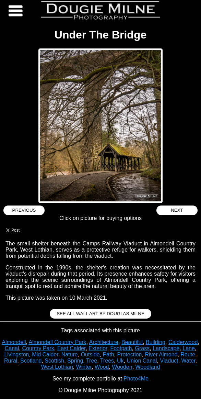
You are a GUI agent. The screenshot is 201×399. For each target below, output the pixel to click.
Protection (129, 354)
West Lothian (57, 367)
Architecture (103, 342)
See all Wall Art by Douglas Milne (100, 313)
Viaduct (169, 361)
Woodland (147, 367)
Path (108, 354)
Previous (24, 210)
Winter (84, 367)
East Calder (71, 348)
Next (177, 210)
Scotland (31, 361)
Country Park (38, 348)
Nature (69, 354)
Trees (107, 361)
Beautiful (132, 342)
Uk (120, 361)
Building (155, 342)
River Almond (161, 354)
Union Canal (142, 361)
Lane (188, 348)
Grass (142, 348)
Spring (75, 361)
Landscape (166, 348)
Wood (102, 367)
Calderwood (183, 342)
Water (188, 361)
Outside (90, 354)
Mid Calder (45, 354)
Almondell (14, 342)
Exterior (97, 348)
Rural (10, 361)
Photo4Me (136, 378)
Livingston (16, 354)
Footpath (121, 348)
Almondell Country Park (57, 342)
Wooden (122, 367)
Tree (91, 361)
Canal (12, 348)
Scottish (54, 361)
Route (187, 354)
